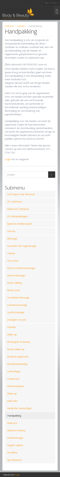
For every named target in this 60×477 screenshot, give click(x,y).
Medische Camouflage (19, 408)
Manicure (12, 423)
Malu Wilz (12, 400)
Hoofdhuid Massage (18, 297)
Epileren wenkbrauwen (19, 223)
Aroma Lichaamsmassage (21, 268)
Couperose (13, 378)
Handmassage (15, 437)
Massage (12, 238)
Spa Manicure (14, 459)
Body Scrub (13, 290)
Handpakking (14, 415)
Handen (21, 26)
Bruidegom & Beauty (18, 341)
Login (8, 159)
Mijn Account (51, 2)
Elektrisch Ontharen (18, 209)
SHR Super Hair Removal (21, 194)
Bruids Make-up (15, 349)
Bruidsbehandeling (17, 363)
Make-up (12, 334)
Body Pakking (14, 282)
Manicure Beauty (16, 430)
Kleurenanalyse (15, 386)
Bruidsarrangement (18, 356)
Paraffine (12, 452)
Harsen (11, 231)
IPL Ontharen (14, 201)
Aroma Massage (16, 275)
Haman (11, 253)
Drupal (17, 475)
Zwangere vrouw (16, 319)
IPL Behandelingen (17, 216)
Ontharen (9, 26)
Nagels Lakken (15, 445)
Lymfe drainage (15, 312)
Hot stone (13, 260)
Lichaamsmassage (17, 304)
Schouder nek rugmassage (21, 245)
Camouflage (13, 371)
